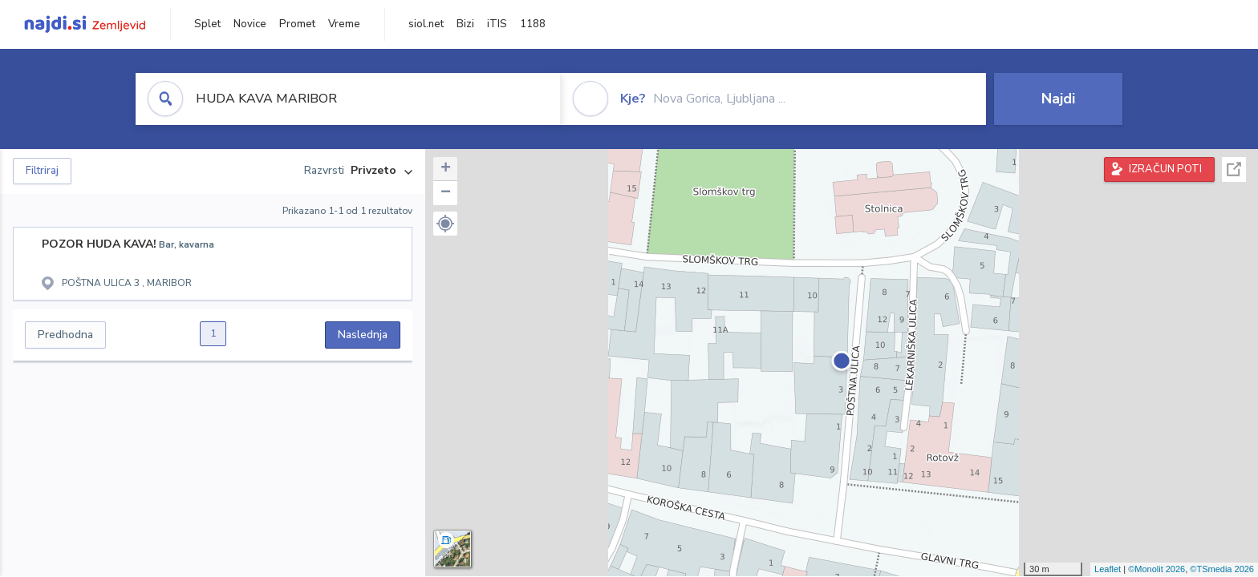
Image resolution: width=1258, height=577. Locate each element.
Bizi (465, 24)
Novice (249, 24)
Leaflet (1107, 569)
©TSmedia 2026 (1222, 569)
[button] (445, 224)
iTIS (497, 24)
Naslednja (363, 334)
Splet (207, 24)
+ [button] (445, 169)
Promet (297, 24)
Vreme (344, 24)
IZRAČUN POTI (1165, 169)
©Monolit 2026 (1156, 569)
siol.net (426, 24)
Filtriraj (42, 170)
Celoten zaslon (1234, 169)
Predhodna (65, 334)
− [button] (445, 193)
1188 (533, 24)
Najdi (1058, 98)
